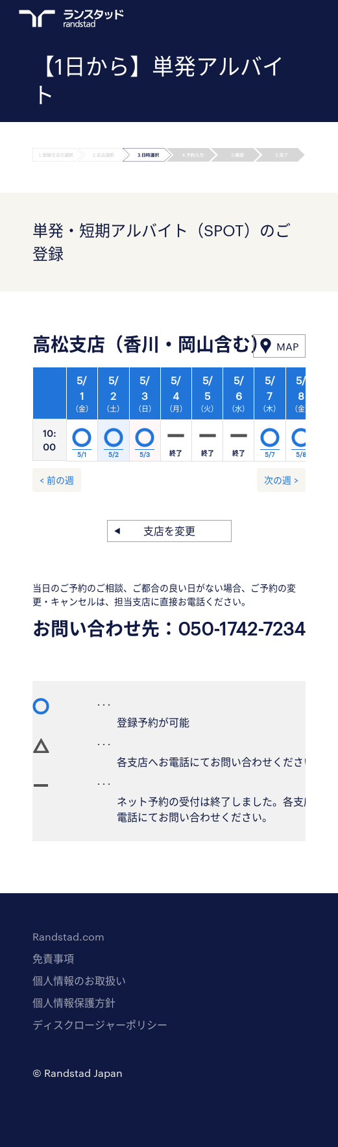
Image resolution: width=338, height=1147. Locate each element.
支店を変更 (169, 530)
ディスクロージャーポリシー (99, 1024)
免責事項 (53, 958)
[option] (176, 418)
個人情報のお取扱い (79, 980)
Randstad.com (68, 936)
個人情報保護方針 (73, 1002)
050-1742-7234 (242, 628)
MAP (287, 346)
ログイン (273, 20)
